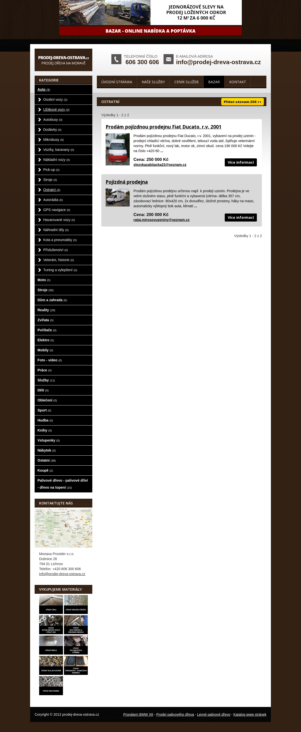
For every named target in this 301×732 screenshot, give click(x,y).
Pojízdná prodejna (127, 182)
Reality (46, 310)
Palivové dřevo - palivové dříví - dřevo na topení (63, 483)
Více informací (241, 162)
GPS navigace (56, 210)
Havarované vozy (59, 220)
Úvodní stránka (116, 81)
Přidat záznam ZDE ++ (242, 101)
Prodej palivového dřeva (175, 714)
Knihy (45, 430)
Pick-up (51, 170)
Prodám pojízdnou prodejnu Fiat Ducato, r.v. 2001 (163, 127)
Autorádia (53, 200)
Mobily (45, 350)
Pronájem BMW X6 (138, 714)
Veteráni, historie (58, 260)
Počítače (47, 330)
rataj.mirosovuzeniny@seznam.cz (161, 220)
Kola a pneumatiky (60, 240)
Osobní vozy (55, 99)
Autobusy (53, 120)
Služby (46, 380)
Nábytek (47, 450)
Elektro (46, 340)
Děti (43, 390)
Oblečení (47, 400)
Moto (44, 280)
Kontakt (237, 81)
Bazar (214, 81)
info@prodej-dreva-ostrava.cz (218, 62)
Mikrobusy (53, 140)
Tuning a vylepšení (60, 270)
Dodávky (52, 130)
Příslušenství (55, 250)
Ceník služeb (186, 81)
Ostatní (47, 460)
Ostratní (51, 190)
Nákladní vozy (56, 160)
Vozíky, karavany (58, 150)
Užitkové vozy (56, 110)
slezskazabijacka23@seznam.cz (159, 165)
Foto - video (50, 360)
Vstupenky (49, 440)
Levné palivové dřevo (213, 714)
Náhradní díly (56, 230)
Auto (44, 89)
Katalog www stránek (249, 714)
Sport (44, 410)
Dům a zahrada (52, 300)
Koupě (45, 470)
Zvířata (46, 320)
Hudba (45, 420)
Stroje (50, 180)
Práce (45, 370)
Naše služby (153, 81)
